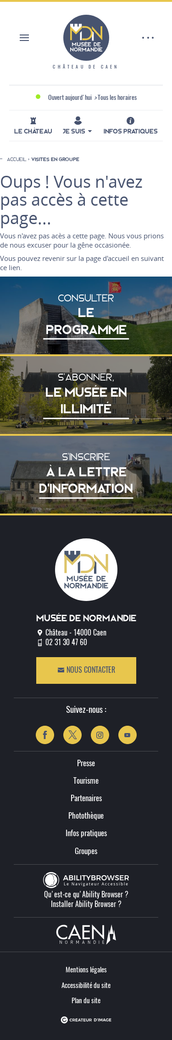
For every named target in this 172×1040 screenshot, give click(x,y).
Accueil (17, 159)
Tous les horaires (117, 98)
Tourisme (86, 781)
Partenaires (86, 799)
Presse (86, 764)
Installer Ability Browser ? (86, 904)
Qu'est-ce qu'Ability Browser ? (86, 895)
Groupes (86, 851)
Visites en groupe (55, 159)
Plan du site (86, 1001)
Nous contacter (86, 670)
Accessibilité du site (86, 985)
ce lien (10, 267)
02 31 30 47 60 (66, 643)
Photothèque (86, 816)
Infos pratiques (86, 834)
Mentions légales (86, 970)
